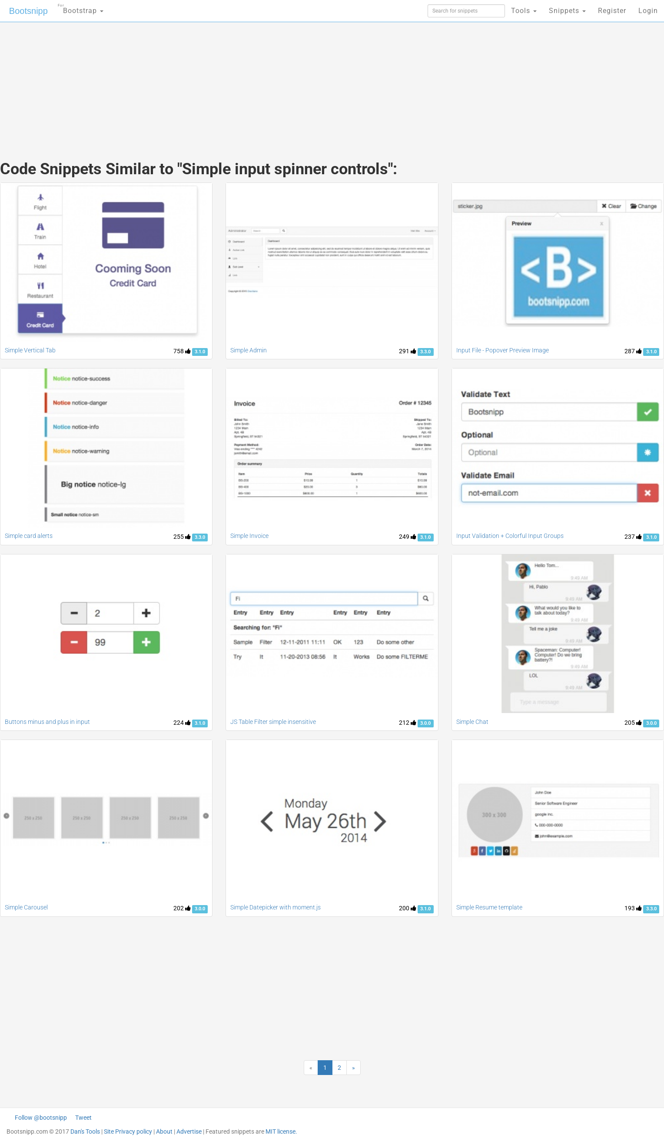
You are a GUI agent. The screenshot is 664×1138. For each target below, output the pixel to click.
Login (648, 11)
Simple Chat (472, 721)
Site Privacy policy (128, 1131)
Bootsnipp (28, 11)
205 (633, 722)
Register (612, 11)
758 (182, 351)
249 (407, 536)
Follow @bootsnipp (41, 1117)
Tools (524, 11)
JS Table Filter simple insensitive (273, 721)
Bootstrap (80, 8)
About (164, 1131)
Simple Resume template (489, 907)
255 (182, 536)
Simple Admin (248, 350)
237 (633, 536)
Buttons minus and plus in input (47, 721)
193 (633, 908)
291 (407, 351)
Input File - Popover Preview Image (502, 350)
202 (182, 908)
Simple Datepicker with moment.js (275, 907)
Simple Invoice (249, 535)
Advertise (189, 1131)
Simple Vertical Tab (30, 350)
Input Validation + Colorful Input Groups (510, 535)
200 (407, 908)
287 (633, 351)
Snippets (567, 11)
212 (407, 722)
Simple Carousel (26, 907)
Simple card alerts (29, 535)
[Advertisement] (267, 82)
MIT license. (281, 1131)
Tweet (83, 1117)
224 (182, 722)
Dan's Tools (85, 1131)
